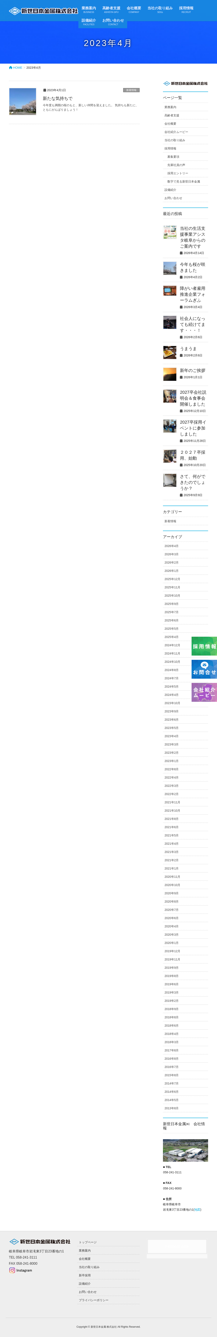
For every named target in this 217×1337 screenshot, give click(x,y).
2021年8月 (171, 819)
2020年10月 (172, 885)
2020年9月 (171, 893)
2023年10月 (172, 703)
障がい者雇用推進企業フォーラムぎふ (192, 294)
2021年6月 (171, 827)
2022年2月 (171, 794)
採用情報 (170, 148)
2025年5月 (171, 628)
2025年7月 (171, 612)
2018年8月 (171, 1017)
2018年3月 (171, 1042)
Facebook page (177, 1246)
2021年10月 (172, 810)
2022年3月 (171, 785)
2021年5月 (171, 835)
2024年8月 (171, 670)
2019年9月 (171, 967)
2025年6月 (171, 620)
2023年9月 (171, 711)
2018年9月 (171, 1009)
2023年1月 (171, 761)
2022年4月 (171, 777)
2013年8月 (171, 1108)
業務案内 (170, 107)
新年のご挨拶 (192, 370)
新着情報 (131, 90)
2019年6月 (171, 984)
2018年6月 (171, 1025)
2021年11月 (172, 802)
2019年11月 (172, 959)
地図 (197, 1209)
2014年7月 (171, 1083)
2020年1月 (171, 943)
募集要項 (173, 156)
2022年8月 (171, 769)
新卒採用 (85, 1275)
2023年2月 (171, 752)
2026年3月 (171, 554)
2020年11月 (172, 876)
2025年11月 (172, 587)
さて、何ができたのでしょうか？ (192, 482)
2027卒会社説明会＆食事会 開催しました (195, 398)
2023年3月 (171, 744)
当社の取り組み (174, 140)
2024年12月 (172, 645)
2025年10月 (172, 595)
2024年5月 (171, 686)
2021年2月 (171, 860)
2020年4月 (171, 926)
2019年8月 (171, 976)
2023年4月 (171, 736)
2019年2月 (171, 1000)
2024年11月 (172, 653)
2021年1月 (171, 868)
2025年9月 (171, 604)
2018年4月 (171, 1034)
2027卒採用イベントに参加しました (193, 428)
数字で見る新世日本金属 (183, 181)
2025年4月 (171, 637)
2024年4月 (171, 694)
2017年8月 (171, 1050)
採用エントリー (177, 173)
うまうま (188, 348)
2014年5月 (171, 1100)
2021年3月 (171, 852)
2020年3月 (171, 934)
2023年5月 (171, 728)
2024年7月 (171, 678)
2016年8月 (171, 1058)
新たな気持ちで (57, 98)
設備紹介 (170, 189)
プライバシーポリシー (93, 1300)
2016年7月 (171, 1067)
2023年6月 (171, 719)
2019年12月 (172, 951)
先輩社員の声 (176, 165)
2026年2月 (171, 562)
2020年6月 (171, 918)
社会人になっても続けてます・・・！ (192, 324)
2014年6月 (171, 1091)
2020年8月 (171, 901)
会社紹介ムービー (176, 132)
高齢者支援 (171, 115)
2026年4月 (171, 546)
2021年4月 (171, 843)
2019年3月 (171, 992)
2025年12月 (172, 579)
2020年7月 (171, 909)
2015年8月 (171, 1075)
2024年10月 (172, 661)
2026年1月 (171, 570)
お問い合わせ (173, 198)
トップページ (88, 1242)
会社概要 (170, 123)
